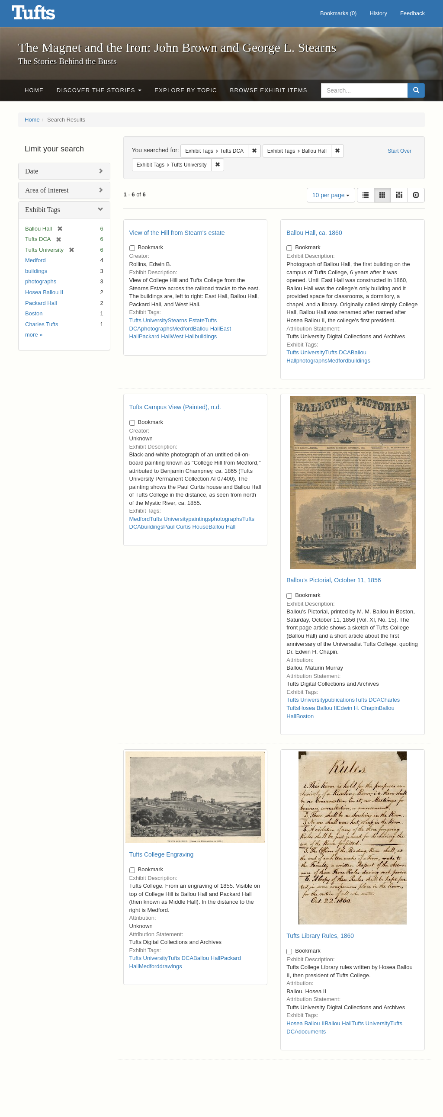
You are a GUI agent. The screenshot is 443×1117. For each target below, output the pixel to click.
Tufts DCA (337, 352)
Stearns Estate (186, 320)
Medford (35, 260)
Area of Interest (46, 190)
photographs (40, 281)
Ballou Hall (206, 328)
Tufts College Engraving (161, 854)
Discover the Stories (99, 90)
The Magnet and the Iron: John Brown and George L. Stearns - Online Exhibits (44, 15)
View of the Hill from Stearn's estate (177, 232)
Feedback (412, 13)
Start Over (399, 151)
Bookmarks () (338, 13)
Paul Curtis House (186, 526)
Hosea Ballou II (44, 292)
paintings (199, 519)
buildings (36, 271)
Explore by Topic (185, 90)
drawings (171, 966)
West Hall (183, 336)
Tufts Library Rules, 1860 (320, 935)
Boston (33, 313)
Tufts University (148, 320)
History (378, 13)
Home (34, 90)
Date (31, 171)
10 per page (331, 195)
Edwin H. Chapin (358, 708)
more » (33, 334)
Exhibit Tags (42, 209)
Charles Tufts (41, 324)
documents (312, 1031)
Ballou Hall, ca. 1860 (314, 232)
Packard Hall (41, 303)
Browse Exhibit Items (269, 90)
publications (340, 700)
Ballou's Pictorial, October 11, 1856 (333, 580)
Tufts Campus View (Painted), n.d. (175, 407)
